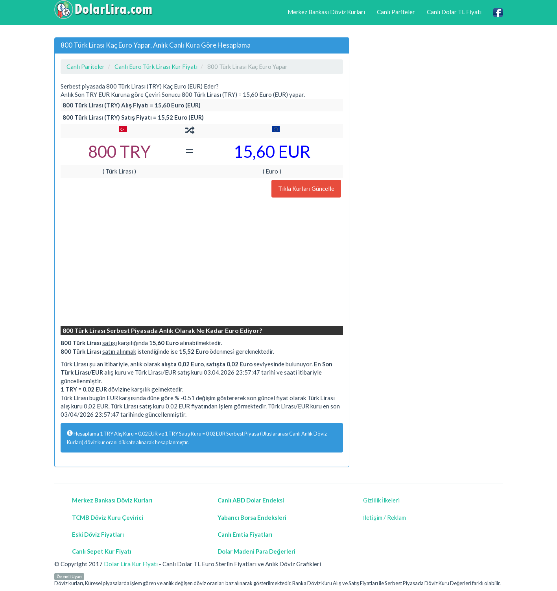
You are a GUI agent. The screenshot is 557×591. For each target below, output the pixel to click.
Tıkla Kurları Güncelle (306, 188)
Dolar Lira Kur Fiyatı (131, 563)
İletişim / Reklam (384, 517)
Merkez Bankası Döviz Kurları (326, 11)
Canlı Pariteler (396, 11)
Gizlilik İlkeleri (381, 500)
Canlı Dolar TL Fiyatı (454, 11)
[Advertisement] (202, 263)
